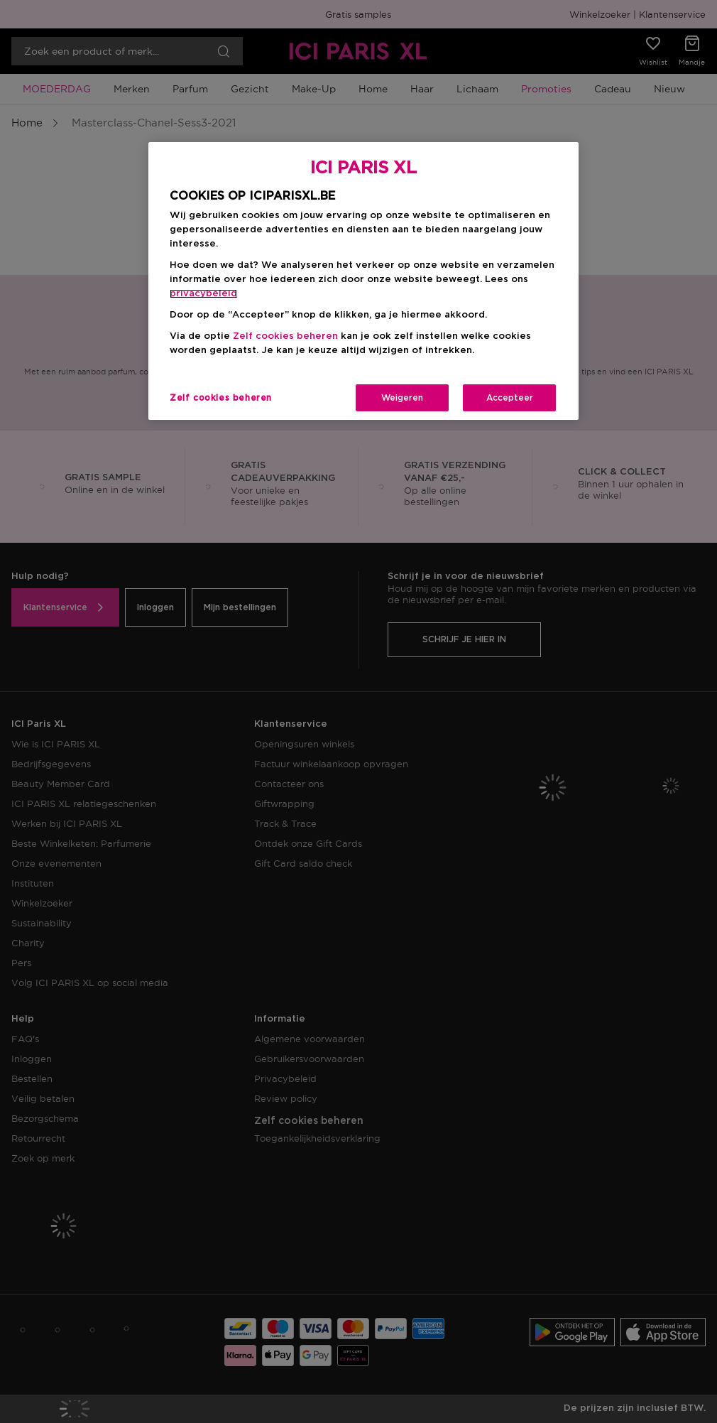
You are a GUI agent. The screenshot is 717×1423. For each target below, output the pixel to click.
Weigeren (402, 398)
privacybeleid (203, 293)
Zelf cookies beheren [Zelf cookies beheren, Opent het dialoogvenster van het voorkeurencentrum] (221, 398)
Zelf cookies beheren (285, 336)
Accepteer (509, 398)
